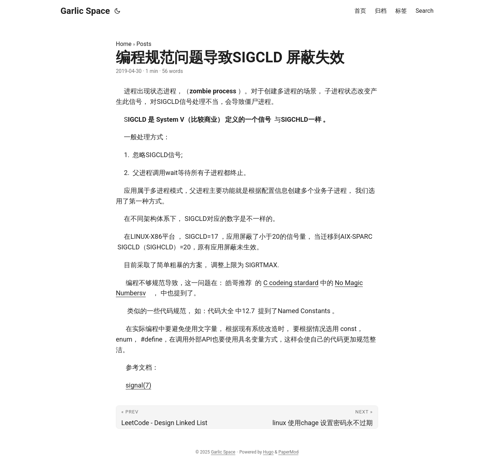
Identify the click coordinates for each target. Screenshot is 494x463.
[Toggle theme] (117, 11)
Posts (144, 43)
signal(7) (138, 385)
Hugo (268, 452)
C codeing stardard (290, 283)
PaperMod (288, 452)
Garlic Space (85, 11)
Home (124, 43)
